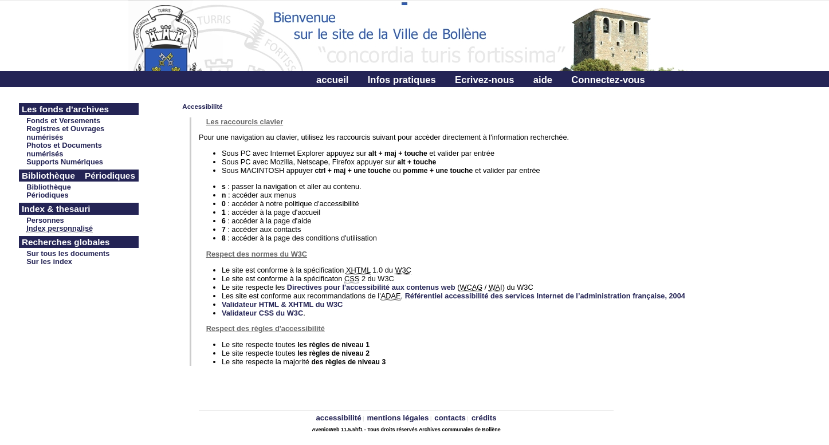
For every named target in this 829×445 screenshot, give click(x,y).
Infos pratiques (402, 79)
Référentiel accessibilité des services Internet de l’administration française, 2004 (545, 296)
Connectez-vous (608, 79)
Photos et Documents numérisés (64, 149)
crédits (484, 418)
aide (542, 79)
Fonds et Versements (63, 120)
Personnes (45, 220)
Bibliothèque (48, 187)
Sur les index (49, 261)
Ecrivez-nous (484, 79)
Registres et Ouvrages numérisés (65, 132)
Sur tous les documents (67, 253)
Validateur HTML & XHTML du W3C (282, 304)
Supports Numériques (64, 161)
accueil (332, 79)
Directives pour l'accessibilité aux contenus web (371, 287)
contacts (450, 418)
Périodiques (47, 195)
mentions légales (398, 418)
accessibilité (338, 418)
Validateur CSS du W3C (262, 313)
